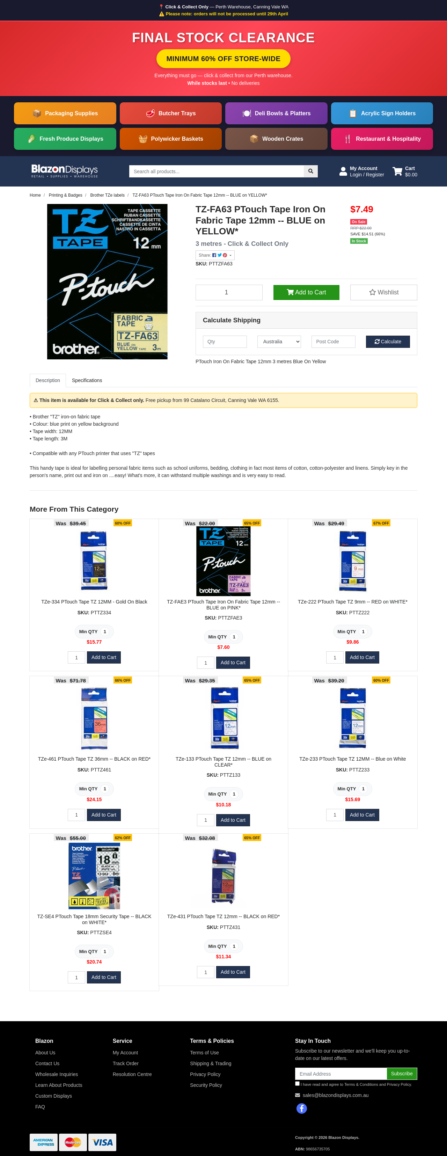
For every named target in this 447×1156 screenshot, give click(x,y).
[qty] (225, 342)
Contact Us (47, 1063)
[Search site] (311, 171)
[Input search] (216, 171)
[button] (361, 171)
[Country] (279, 342)
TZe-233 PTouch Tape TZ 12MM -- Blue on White (352, 759)
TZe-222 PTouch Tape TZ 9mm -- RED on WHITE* (353, 602)
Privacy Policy (205, 1074)
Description (48, 380)
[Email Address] (341, 1074)
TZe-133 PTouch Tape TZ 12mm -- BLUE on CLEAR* (223, 762)
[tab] (48, 380)
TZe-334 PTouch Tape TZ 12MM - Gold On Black (94, 602)
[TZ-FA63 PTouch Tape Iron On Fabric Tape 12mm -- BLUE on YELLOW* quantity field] (229, 292)
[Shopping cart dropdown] (405, 171)
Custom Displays (53, 1096)
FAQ (40, 1107)
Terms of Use (204, 1052)
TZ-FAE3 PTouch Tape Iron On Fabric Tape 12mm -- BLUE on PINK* (223, 604)
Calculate (388, 341)
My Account (125, 1052)
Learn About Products (58, 1085)
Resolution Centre (132, 1074)
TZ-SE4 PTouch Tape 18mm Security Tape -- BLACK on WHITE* (94, 919)
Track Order (126, 1063)
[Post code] (334, 342)
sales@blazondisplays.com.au (336, 1095)
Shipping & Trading (210, 1063)
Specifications (87, 380)
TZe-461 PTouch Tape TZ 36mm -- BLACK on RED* (94, 759)
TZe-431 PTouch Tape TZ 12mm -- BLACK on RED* (223, 916)
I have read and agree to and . (353, 1084)
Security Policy (206, 1085)
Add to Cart (306, 292)
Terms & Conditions (361, 1084)
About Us (45, 1052)
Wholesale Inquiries (56, 1074)
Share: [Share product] (213, 255)
